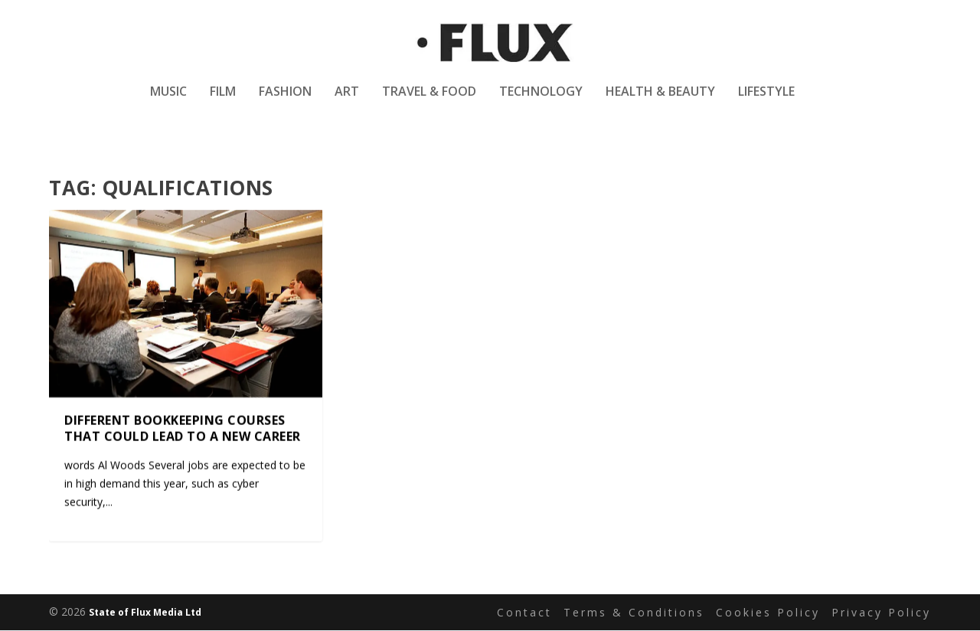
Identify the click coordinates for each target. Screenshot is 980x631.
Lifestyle (766, 102)
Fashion (285, 102)
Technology (541, 102)
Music (168, 102)
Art (347, 102)
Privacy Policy (881, 612)
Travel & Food (429, 102)
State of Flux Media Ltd (145, 613)
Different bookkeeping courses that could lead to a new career (182, 429)
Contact (524, 612)
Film (223, 102)
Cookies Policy (768, 612)
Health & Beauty (660, 102)
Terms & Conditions (634, 612)
